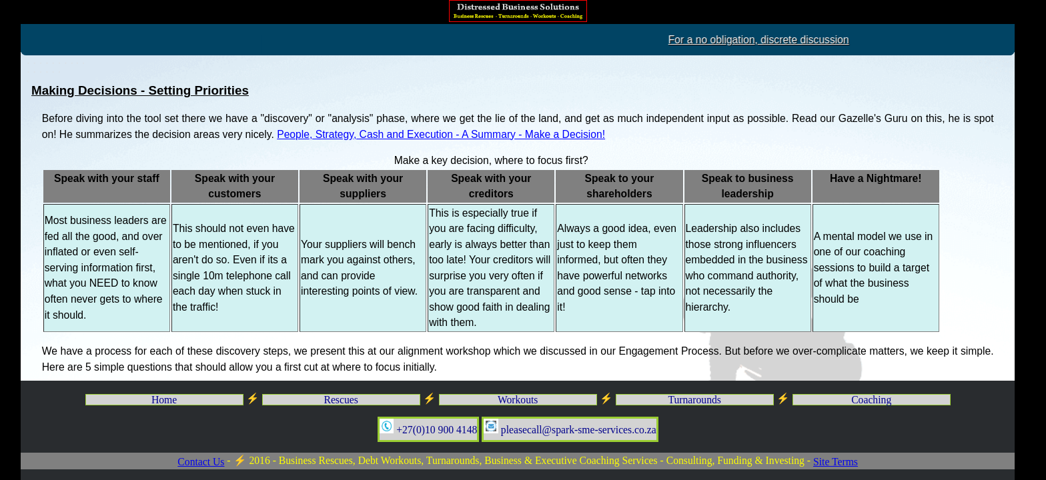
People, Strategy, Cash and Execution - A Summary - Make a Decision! (441, 134)
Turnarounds (694, 399)
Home (164, 399)
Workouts (518, 399)
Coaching (871, 399)
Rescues (341, 399)
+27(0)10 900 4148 (429, 427)
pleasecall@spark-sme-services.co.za (570, 427)
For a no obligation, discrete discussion (857, 39)
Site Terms (835, 461)
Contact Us (200, 461)
